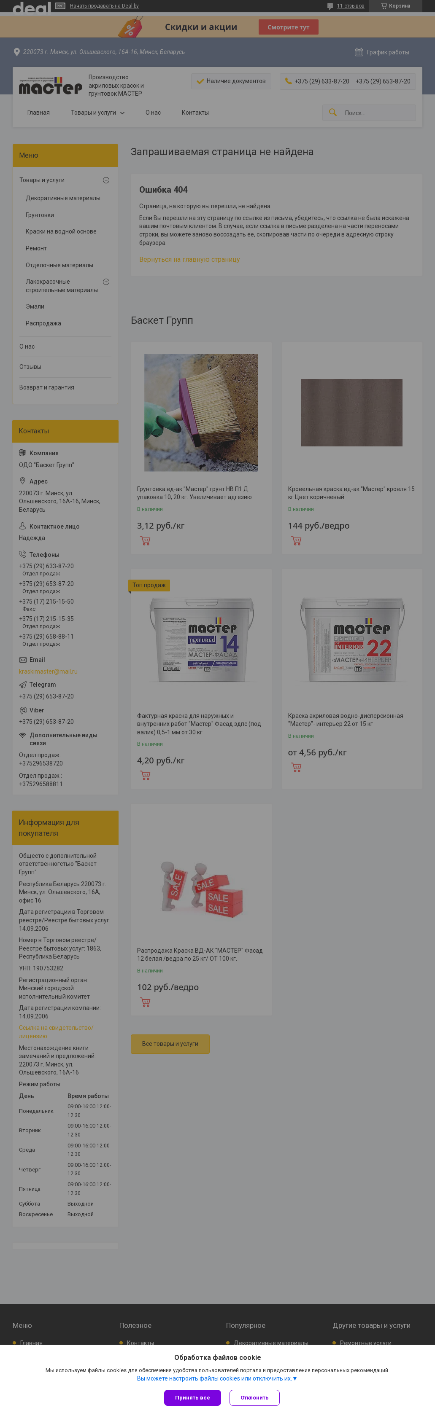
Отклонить (254, 1397)
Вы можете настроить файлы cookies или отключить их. (214, 1378)
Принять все (192, 1397)
